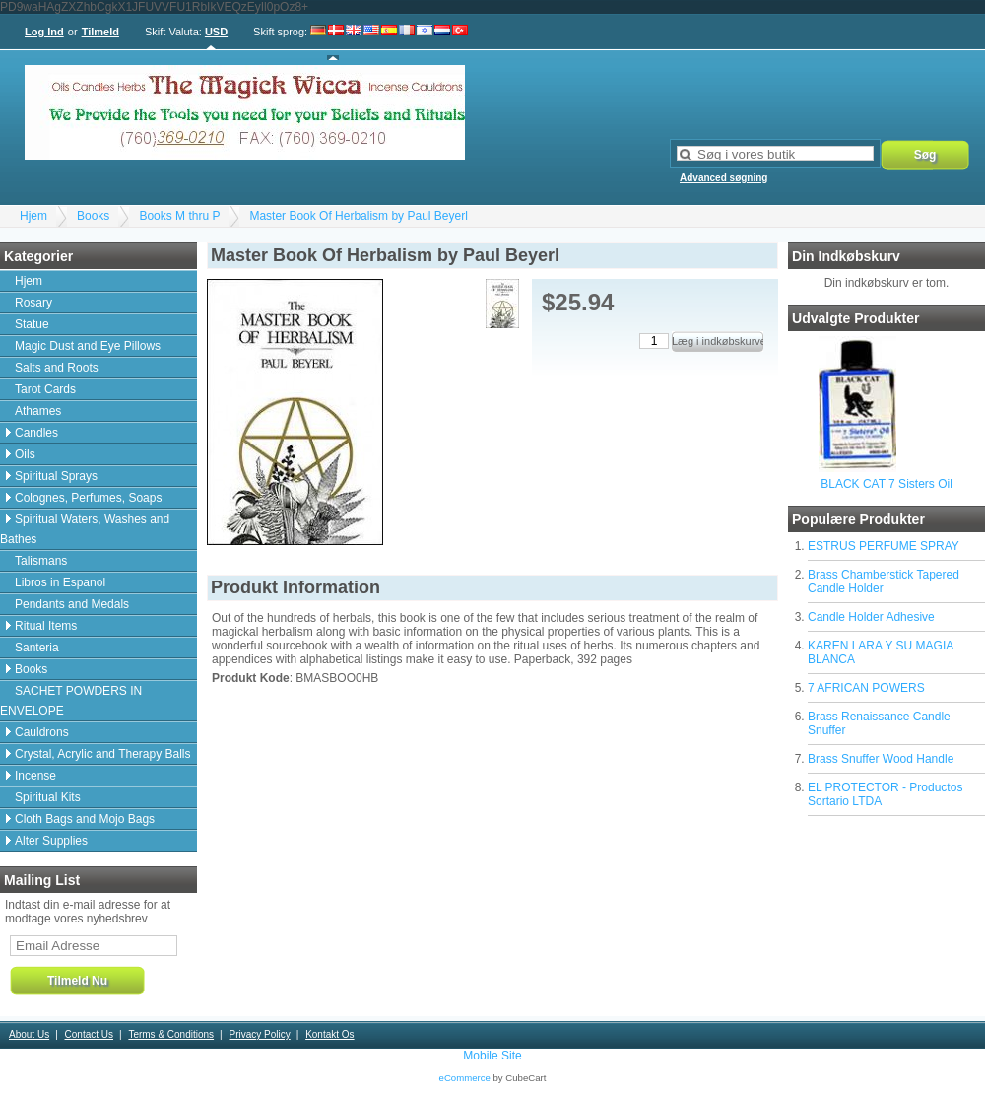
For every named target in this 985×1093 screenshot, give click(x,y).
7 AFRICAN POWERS (866, 688)
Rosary (33, 302)
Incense (35, 776)
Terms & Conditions (171, 1034)
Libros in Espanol (60, 582)
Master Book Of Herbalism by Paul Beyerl (358, 216)
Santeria (37, 647)
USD (216, 31)
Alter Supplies (51, 841)
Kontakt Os (329, 1034)
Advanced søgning (723, 177)
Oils (25, 454)
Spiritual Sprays (56, 476)
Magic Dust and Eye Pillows (88, 346)
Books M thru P (179, 216)
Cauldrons (42, 732)
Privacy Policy (259, 1034)
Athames (38, 411)
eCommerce (465, 1077)
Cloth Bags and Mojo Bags (85, 819)
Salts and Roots (56, 368)
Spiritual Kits (48, 797)
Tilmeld (100, 31)
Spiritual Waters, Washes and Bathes (84, 529)
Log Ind (44, 31)
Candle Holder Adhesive (871, 617)
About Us (29, 1034)
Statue (32, 324)
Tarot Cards (45, 389)
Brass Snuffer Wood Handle (880, 759)
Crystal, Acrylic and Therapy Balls (103, 754)
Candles (36, 433)
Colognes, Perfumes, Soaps (88, 498)
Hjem (33, 216)
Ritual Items (46, 626)
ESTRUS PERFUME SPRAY (883, 546)
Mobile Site (492, 1055)
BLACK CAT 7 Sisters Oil (886, 484)
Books (93, 216)
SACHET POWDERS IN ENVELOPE (71, 700)
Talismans (41, 561)
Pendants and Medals (72, 604)
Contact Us (89, 1034)
